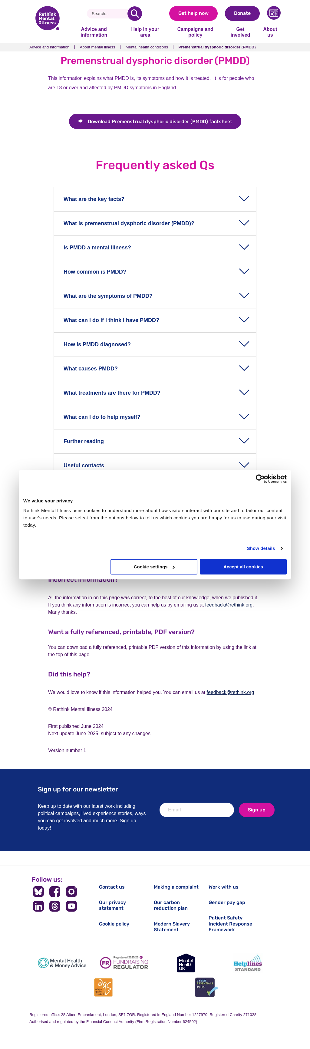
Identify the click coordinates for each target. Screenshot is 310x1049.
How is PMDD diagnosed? (97, 344)
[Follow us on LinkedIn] (38, 906)
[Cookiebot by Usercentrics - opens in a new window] (260, 478)
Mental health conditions (147, 47)
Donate (242, 13)
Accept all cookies (243, 566)
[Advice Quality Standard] (103, 987)
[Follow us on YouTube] (71, 906)
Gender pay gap (227, 902)
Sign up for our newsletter (78, 789)
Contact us (112, 887)
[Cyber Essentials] (206, 987)
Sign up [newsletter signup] (256, 810)
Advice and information (94, 32)
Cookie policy (114, 924)
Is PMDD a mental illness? (97, 248)
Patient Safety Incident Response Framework (230, 923)
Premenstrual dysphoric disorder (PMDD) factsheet (160, 121)
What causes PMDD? (91, 369)
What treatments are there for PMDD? (112, 393)
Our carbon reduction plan (171, 905)
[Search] (109, 13)
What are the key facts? (94, 199)
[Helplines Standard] (248, 963)
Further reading (84, 441)
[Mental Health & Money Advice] (62, 963)
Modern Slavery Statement (172, 926)
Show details (261, 548)
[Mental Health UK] (186, 963)
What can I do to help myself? (102, 417)
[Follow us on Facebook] (55, 891)
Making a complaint (176, 887)
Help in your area (145, 32)
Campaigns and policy (195, 32)
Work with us (224, 887)
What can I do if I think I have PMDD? (111, 320)
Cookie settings (154, 566)
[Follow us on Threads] (55, 906)
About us (270, 32)
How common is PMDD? (95, 272)
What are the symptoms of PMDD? (108, 296)
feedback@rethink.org (228, 604)
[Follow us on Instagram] (71, 891)
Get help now (193, 13)
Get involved (240, 32)
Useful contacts (84, 465)
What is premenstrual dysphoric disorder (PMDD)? (129, 223)
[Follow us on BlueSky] (38, 891)
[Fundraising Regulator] (124, 963)
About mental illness (97, 47)
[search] (134, 13)
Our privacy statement (112, 905)
